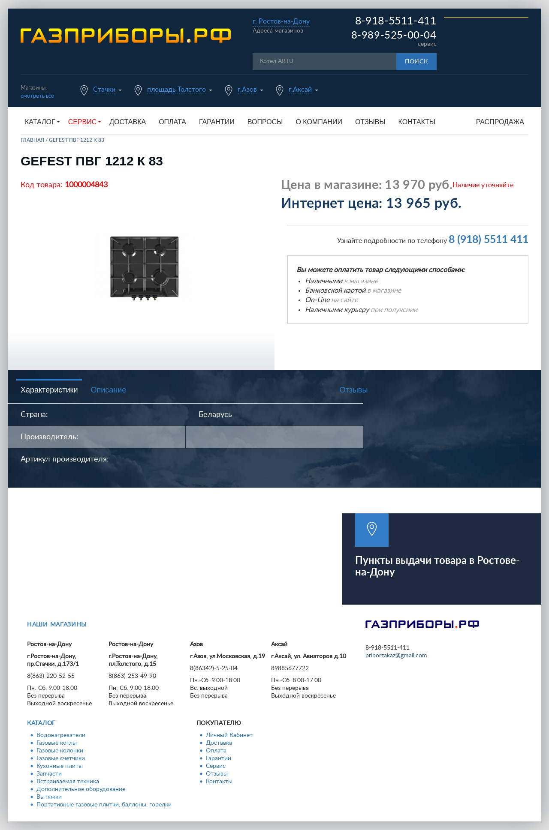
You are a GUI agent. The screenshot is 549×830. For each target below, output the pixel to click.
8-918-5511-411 (396, 21)
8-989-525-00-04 (394, 35)
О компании (319, 122)
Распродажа (500, 122)
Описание (108, 390)
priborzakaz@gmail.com (396, 656)
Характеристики (49, 390)
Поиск (416, 62)
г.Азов (247, 89)
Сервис (216, 766)
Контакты (416, 122)
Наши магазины (57, 625)
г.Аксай (300, 89)
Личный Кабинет (229, 735)
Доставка (127, 122)
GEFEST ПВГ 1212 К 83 (76, 140)
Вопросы (265, 122)
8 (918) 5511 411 (488, 239)
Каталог (41, 723)
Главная (32, 140)
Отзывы (370, 122)
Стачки (104, 89)
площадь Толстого (176, 89)
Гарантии (217, 122)
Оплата (172, 122)
